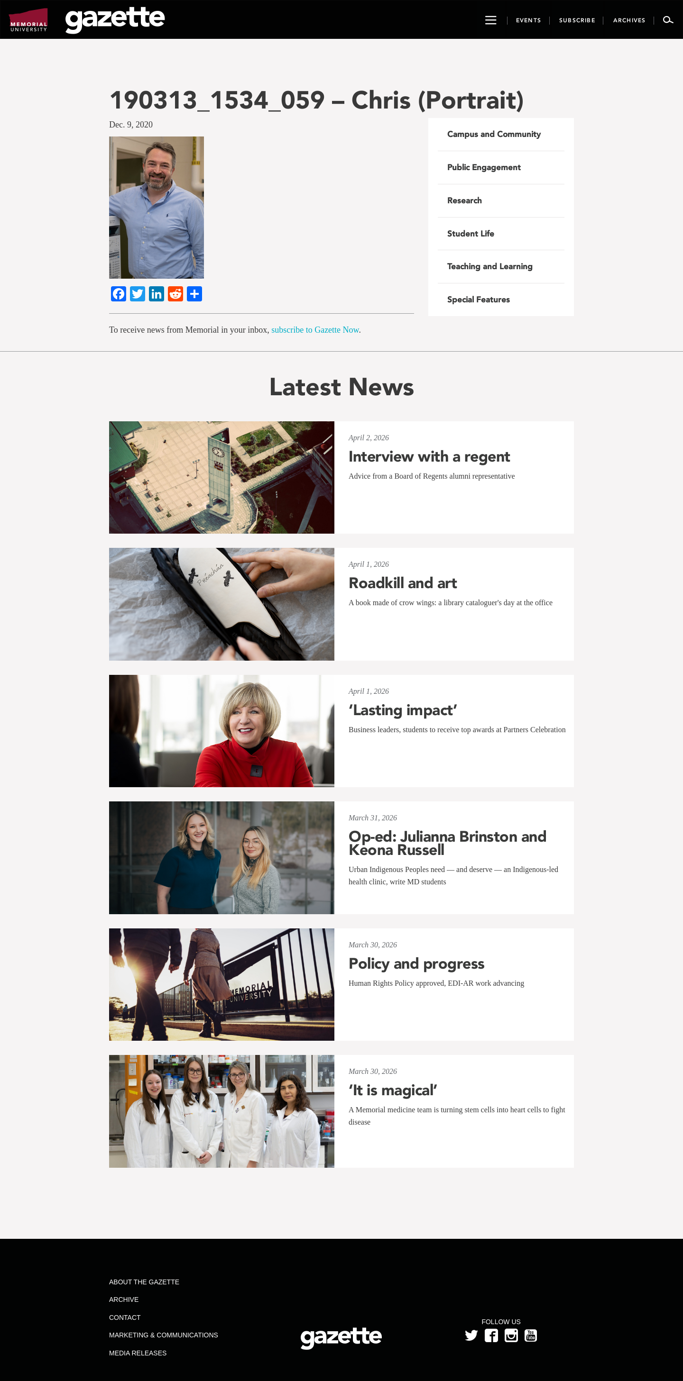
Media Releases (137, 1353)
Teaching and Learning (490, 266)
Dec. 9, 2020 (131, 124)
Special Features (478, 299)
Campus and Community (494, 134)
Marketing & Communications (163, 1335)
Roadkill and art (403, 583)
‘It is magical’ (393, 1090)
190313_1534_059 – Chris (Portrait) (316, 99)
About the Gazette (144, 1282)
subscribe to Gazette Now (315, 330)
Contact (125, 1317)
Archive (123, 1299)
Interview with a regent (429, 456)
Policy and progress (417, 963)
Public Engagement (484, 167)
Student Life (470, 233)
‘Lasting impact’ (403, 710)
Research (464, 200)
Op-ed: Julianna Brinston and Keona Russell (447, 843)
